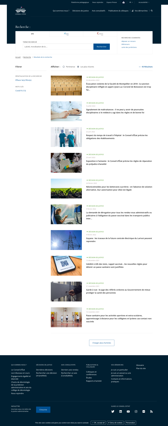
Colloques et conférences (91, 373)
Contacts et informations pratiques (121, 380)
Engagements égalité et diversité (21, 377)
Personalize (130, 423)
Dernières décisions (44, 369)
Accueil (18, 57)
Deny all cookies (115, 423)
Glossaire (140, 365)
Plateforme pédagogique (80, 2)
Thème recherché (30, 42)
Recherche (27, 57)
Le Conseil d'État (18, 369)
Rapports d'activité (94, 381)
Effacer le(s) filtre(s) (23, 80)
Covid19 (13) (20, 90)
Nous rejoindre (17, 393)
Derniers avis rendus (69, 369)
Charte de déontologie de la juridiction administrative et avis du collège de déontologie (21, 386)
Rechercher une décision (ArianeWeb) (46, 374)
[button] (61, 11)
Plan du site (141, 368)
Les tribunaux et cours (20, 373)
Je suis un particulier (119, 369)
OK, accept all (98, 423)
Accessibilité (143, 2)
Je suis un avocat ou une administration (121, 374)
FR (130, 2)
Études (89, 377)
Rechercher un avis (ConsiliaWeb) (69, 374)
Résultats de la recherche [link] (43, 57)
